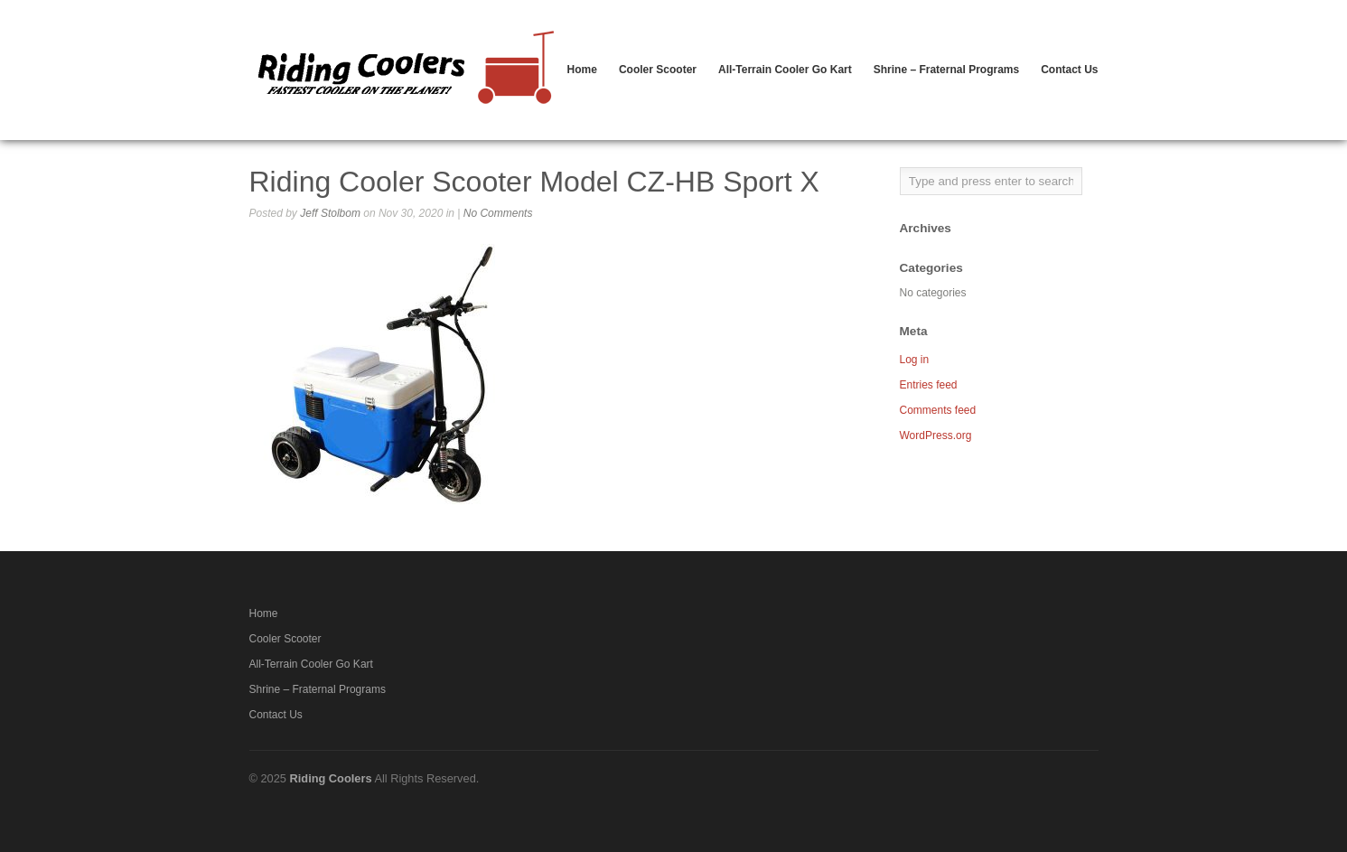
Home (582, 69)
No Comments (498, 213)
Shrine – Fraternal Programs (946, 69)
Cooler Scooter (658, 69)
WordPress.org (936, 435)
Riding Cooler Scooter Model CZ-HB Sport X (534, 181)
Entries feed (929, 385)
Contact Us (1069, 69)
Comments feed (938, 410)
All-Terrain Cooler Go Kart (785, 69)
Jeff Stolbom (330, 213)
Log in (915, 359)
